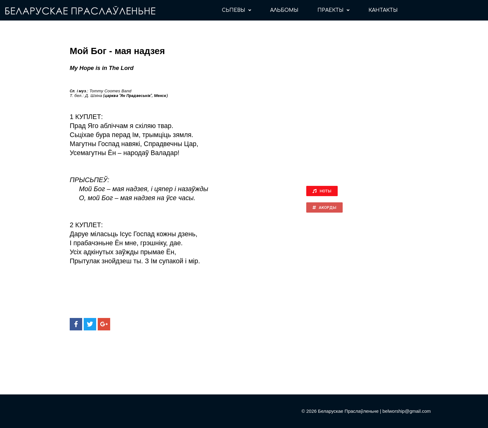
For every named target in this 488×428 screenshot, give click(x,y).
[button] (322, 191)
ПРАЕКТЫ (333, 10)
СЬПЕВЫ (236, 10)
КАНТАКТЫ (383, 10)
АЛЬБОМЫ (284, 10)
